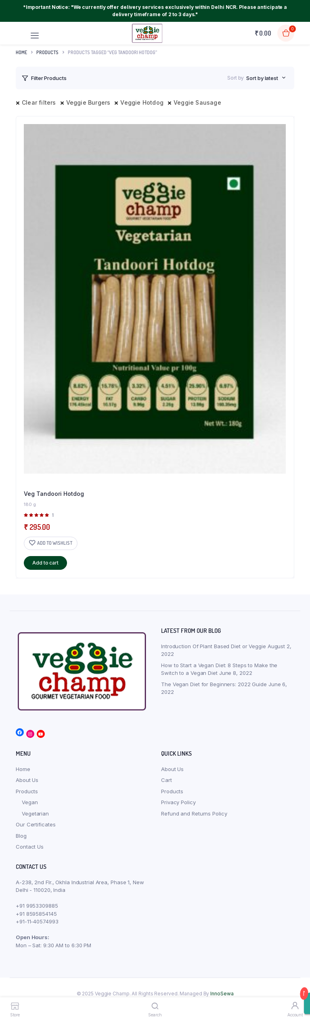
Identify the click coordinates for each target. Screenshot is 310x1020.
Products (27, 791)
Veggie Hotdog (141, 102)
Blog (21, 835)
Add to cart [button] (45, 563)
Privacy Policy (178, 802)
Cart (166, 780)
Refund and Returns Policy (194, 813)
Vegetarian (35, 813)
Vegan (30, 802)
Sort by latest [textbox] (262, 78)
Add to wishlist (54, 543)
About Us (27, 780)
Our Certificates (35, 824)
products (47, 52)
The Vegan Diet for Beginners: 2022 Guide (214, 684)
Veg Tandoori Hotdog (54, 493)
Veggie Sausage (197, 102)
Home (21, 52)
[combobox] (266, 78)
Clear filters (39, 102)
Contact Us (30, 846)
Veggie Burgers (88, 102)
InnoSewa (221, 993)
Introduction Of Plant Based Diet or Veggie (213, 646)
